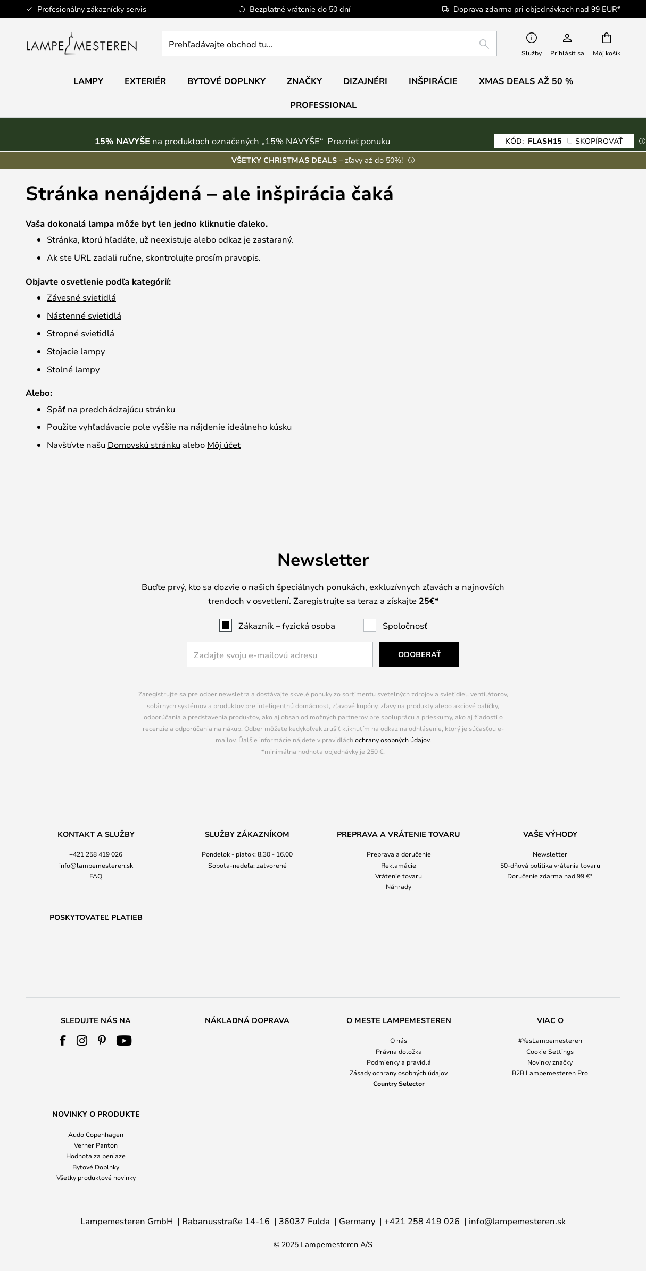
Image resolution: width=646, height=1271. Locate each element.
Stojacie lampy (76, 350)
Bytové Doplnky (95, 1166)
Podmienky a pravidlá (399, 1062)
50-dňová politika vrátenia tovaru (550, 837)
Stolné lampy (73, 369)
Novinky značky (550, 1062)
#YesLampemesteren (550, 1040)
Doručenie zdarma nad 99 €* (550, 848)
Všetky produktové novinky (96, 1177)
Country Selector (399, 1083)
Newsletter (550, 827)
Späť (56, 408)
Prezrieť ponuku (358, 140)
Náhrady (398, 858)
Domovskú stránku (143, 444)
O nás (398, 1040)
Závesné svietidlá (81, 297)
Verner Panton (96, 1145)
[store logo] (82, 43)
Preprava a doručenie (399, 827)
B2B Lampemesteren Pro (550, 1072)
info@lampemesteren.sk (96, 837)
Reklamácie (398, 837)
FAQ (95, 848)
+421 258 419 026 (95, 827)
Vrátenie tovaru (398, 848)
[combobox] (329, 43)
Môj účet (224, 444)
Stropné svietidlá (80, 332)
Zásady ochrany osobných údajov (399, 1072)
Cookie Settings (550, 1051)
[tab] (96, 833)
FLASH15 (564, 141)
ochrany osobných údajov (392, 712)
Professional (323, 105)
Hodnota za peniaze (96, 1155)
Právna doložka (399, 1051)
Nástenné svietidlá (84, 315)
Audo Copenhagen (95, 1134)
